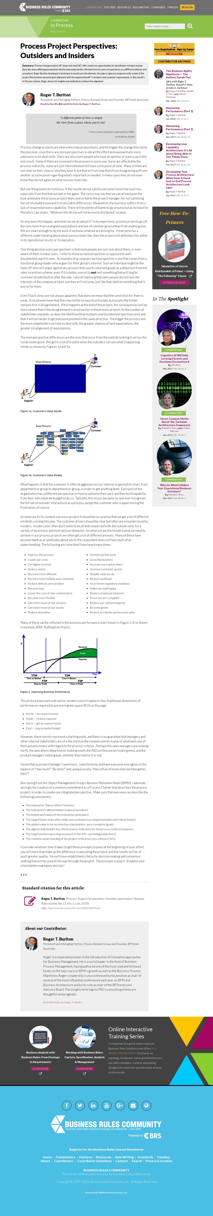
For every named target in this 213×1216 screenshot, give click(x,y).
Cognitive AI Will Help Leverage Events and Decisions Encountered (174, 372)
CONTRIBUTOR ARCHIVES (174, 61)
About (45, 1161)
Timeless (172, 7)
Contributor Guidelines (94, 1161)
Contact (122, 1161)
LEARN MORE (40, 1068)
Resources (124, 7)
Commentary (93, 7)
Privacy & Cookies (159, 1161)
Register (187, 7)
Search (137, 1161)
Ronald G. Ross (174, 94)
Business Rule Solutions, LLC (109, 1182)
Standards (158, 7)
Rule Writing (141, 7)
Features (110, 7)
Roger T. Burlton (60, 32)
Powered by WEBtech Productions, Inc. (106, 1192)
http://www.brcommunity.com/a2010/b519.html (78, 908)
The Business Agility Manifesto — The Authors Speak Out (180, 74)
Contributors (63, 1161)
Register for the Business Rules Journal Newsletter (106, 1149)
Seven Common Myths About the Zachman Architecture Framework (174, 436)
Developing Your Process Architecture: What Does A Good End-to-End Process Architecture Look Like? (180, 191)
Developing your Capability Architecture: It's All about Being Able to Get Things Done (179, 158)
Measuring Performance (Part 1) (179, 133)
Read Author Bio (49, 104)
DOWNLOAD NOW (174, 297)
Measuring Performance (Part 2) (179, 111)
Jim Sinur (176, 378)
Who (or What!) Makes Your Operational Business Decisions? (174, 505)
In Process (66, 26)
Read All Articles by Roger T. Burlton (80, 104)
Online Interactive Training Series (133, 1033)
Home (47, 1157)
